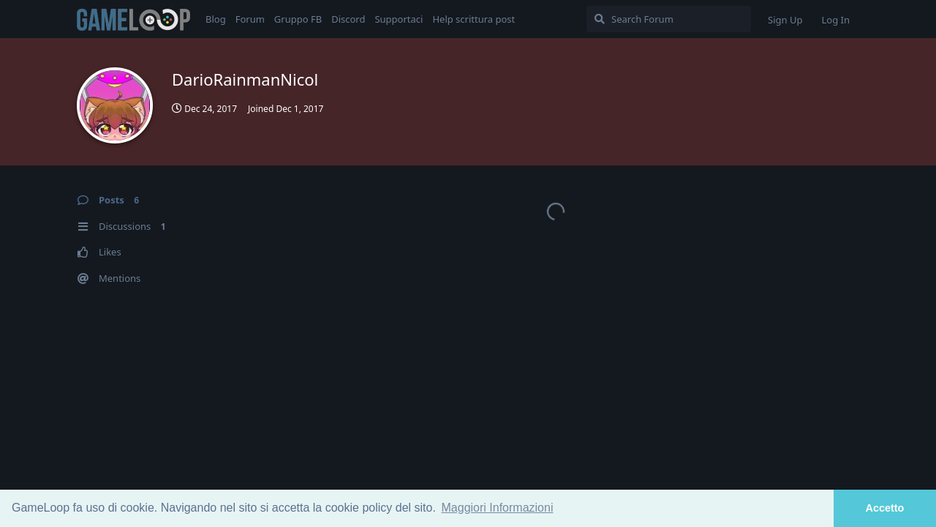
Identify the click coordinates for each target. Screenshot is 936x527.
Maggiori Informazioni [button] (498, 507)
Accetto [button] (885, 508)
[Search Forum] (668, 19)
